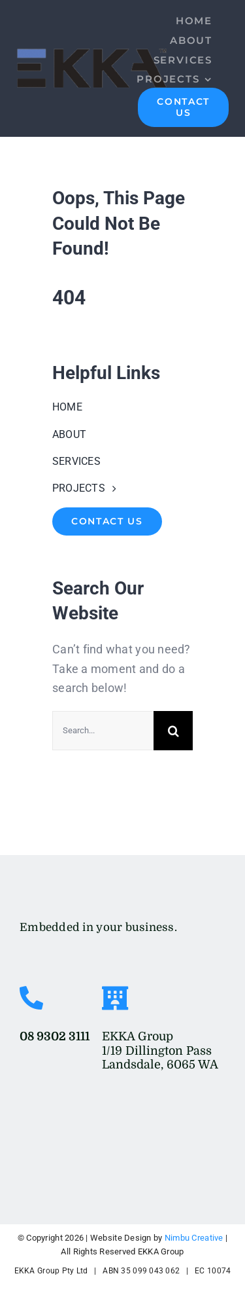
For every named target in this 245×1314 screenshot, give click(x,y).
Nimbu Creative (194, 1238)
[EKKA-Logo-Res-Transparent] (69, 892)
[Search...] (103, 730)
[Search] (173, 730)
